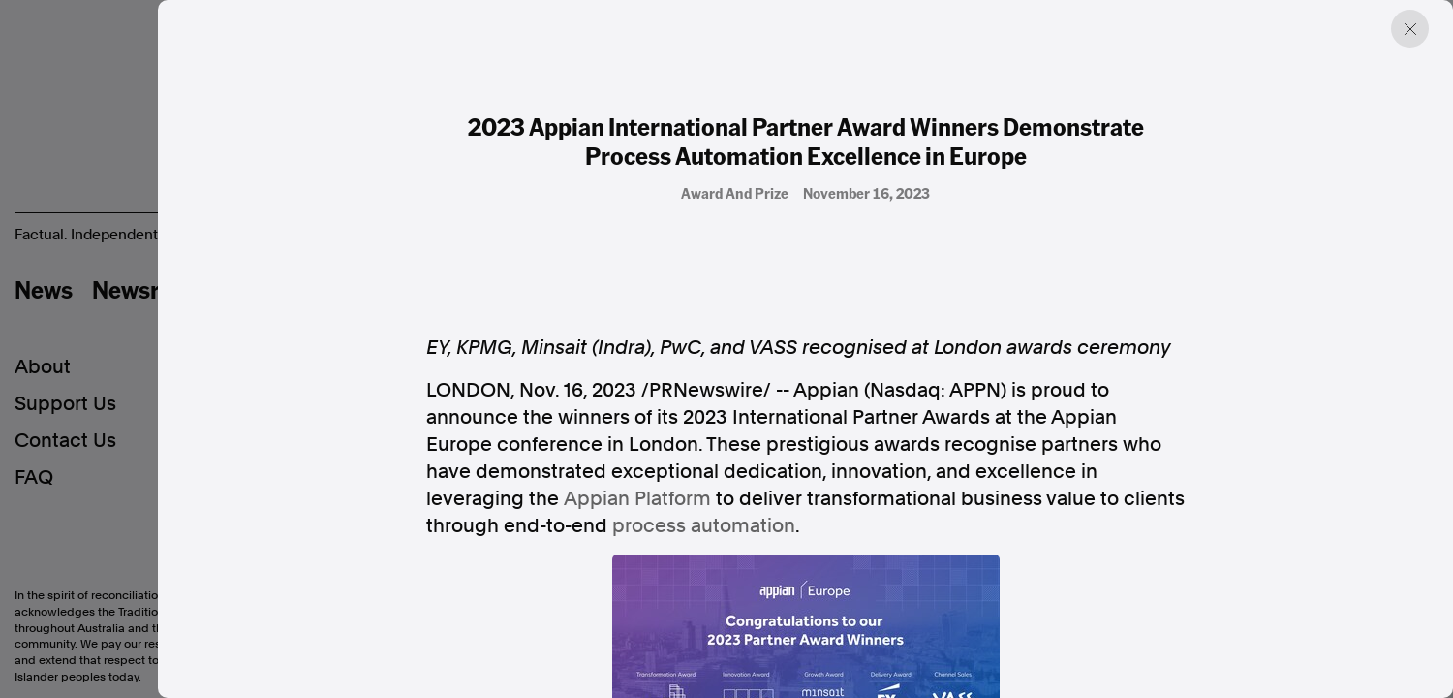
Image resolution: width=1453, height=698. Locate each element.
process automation (703, 525)
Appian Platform (637, 498)
